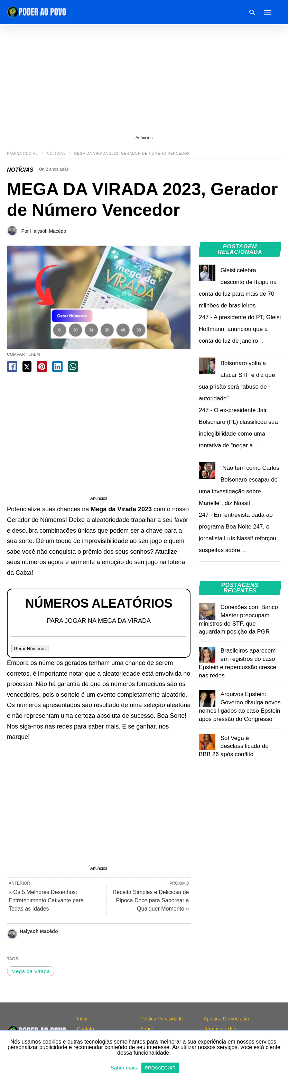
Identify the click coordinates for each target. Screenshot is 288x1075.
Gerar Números (30, 648)
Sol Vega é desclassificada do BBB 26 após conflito (234, 746)
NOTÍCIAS (56, 153)
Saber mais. (125, 1068)
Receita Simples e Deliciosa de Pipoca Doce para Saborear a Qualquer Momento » (151, 900)
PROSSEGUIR (160, 1068)
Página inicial (23, 153)
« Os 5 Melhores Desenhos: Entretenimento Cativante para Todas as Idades (46, 900)
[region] (144, 79)
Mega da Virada (30, 971)
